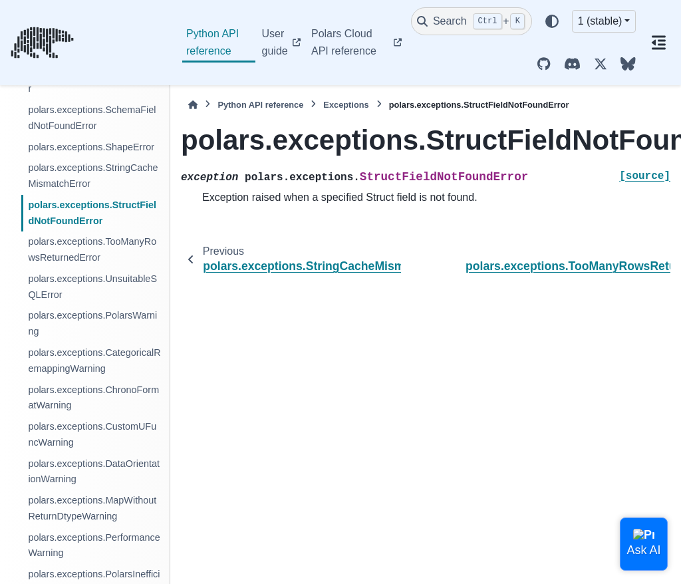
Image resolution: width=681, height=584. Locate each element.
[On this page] (658, 42)
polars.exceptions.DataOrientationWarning (94, 471)
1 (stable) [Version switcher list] (600, 21)
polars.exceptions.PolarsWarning (92, 323)
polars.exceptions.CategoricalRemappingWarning (94, 360)
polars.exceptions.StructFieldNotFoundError (92, 213)
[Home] (193, 105)
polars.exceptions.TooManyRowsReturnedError (92, 249)
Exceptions (345, 105)
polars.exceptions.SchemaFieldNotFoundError (92, 117)
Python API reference (212, 42)
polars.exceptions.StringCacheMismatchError (93, 175)
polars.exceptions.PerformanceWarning (94, 545)
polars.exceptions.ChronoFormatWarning (93, 397)
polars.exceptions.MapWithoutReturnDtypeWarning (92, 508)
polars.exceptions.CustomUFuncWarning (92, 434)
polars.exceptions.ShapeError (91, 147)
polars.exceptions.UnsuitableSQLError (92, 286)
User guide (275, 42)
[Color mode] (552, 21)
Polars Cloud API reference (343, 42)
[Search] (471, 21)
